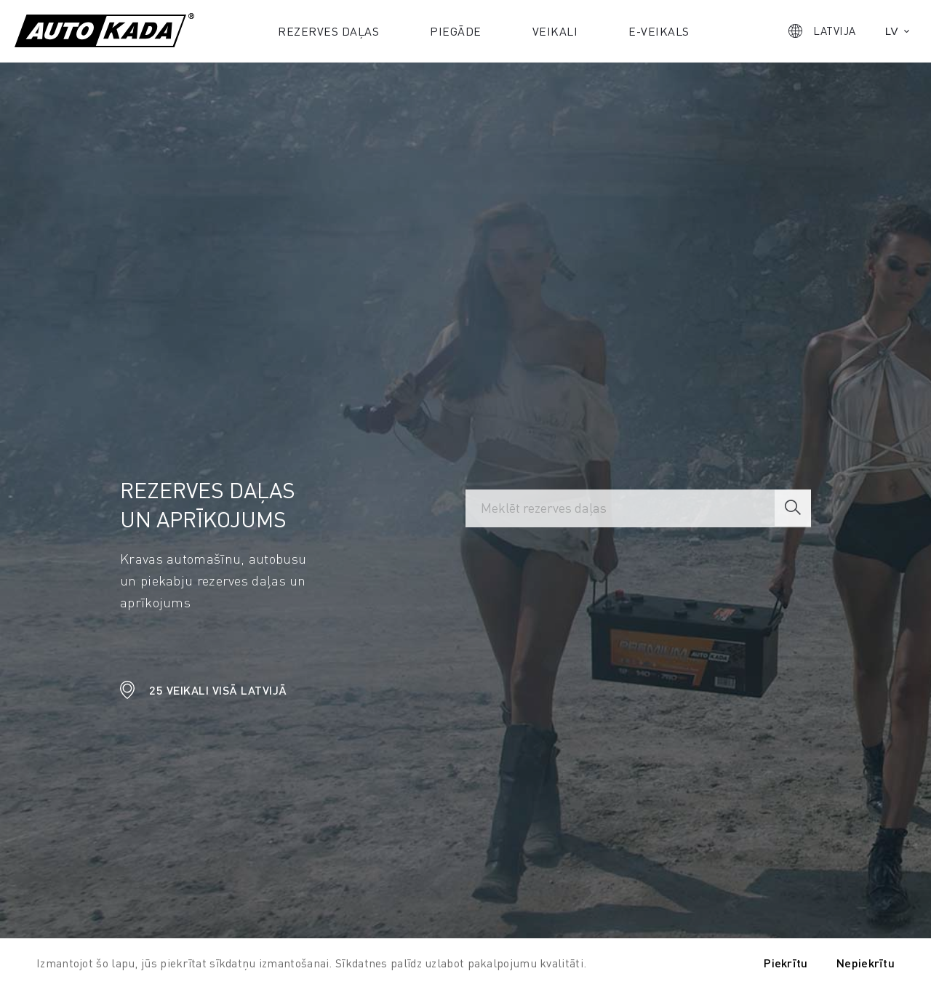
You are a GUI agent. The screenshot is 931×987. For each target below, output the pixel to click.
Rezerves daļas (328, 31)
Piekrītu (785, 962)
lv (891, 31)
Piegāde (456, 31)
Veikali (555, 31)
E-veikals (659, 31)
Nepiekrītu (865, 962)
